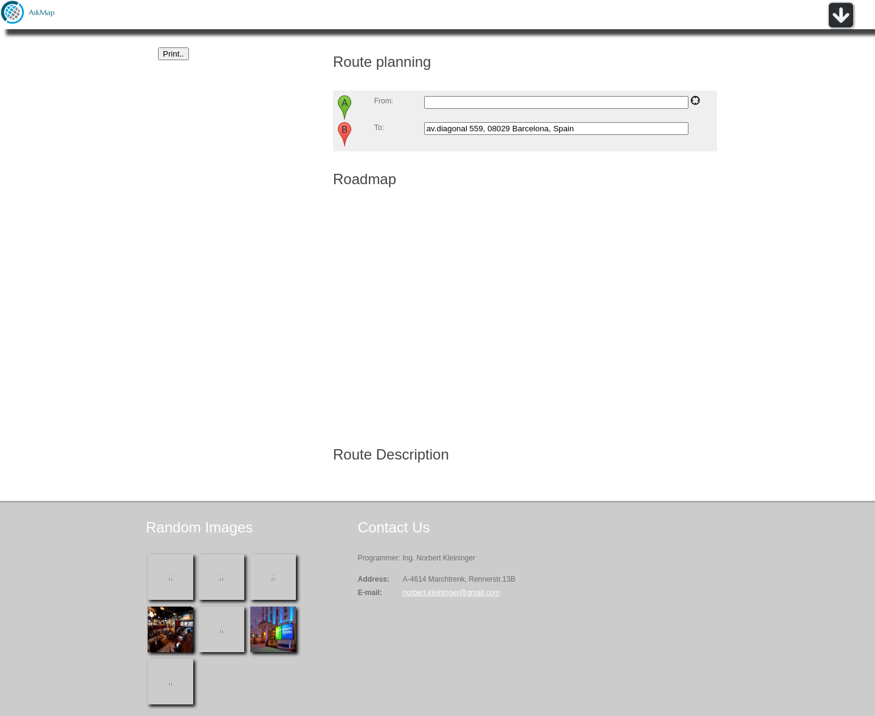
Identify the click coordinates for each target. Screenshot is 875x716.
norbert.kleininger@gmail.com (451, 592)
